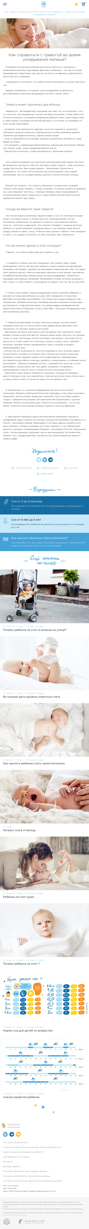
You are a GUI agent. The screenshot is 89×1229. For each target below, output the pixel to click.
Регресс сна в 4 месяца (19, 830)
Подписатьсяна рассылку (13, 1126)
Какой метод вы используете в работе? (23, 1152)
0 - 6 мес (7, 626)
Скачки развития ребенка (21, 1097)
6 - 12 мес (18, 626)
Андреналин (47, 474)
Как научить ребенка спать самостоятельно (34, 763)
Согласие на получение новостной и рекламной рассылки (32, 1181)
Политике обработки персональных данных (15, 1214)
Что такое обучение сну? (16, 1142)
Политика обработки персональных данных (25, 1171)
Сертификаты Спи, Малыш (16, 1157)
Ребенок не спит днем (18, 897)
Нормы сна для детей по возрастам (28, 1031)
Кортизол (73, 468)
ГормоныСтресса (50, 468)
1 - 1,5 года (29, 626)
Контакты (8, 1162)
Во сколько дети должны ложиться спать (31, 697)
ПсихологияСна (23, 468)
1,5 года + (39, 626)
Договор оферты (11, 1166)
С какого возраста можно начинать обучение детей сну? (32, 1147)
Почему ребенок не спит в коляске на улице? (35, 630)
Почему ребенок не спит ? (21, 964)
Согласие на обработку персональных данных (26, 1176)
